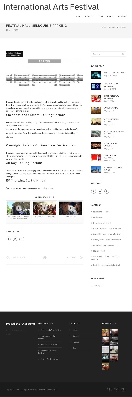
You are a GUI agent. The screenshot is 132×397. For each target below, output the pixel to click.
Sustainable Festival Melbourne (112, 120)
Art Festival (98, 217)
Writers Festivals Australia (111, 144)
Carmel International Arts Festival (107, 234)
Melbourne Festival (117, 27)
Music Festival (99, 251)
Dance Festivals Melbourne (115, 73)
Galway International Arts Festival (107, 240)
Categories (88, 16)
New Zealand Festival (102, 223)
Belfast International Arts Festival (107, 228)
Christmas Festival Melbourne (111, 97)
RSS (74, 348)
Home (78, 16)
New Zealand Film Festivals (46, 337)
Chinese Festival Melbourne (110, 156)
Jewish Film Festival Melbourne (111, 85)
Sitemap (100, 16)
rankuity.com (99, 285)
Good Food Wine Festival (51, 330)
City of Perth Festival (49, 359)
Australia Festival (111, 108)
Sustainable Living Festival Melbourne (114, 132)
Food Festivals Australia (50, 344)
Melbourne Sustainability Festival (114, 168)
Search (122, 16)
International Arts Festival (104, 245)
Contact (111, 16)
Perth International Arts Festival (106, 265)
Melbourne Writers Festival (47, 351)
